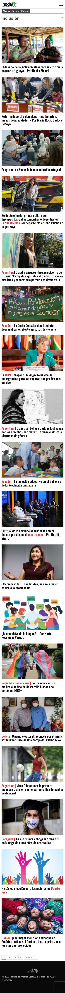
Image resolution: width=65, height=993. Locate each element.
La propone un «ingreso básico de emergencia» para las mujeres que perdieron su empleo (32, 378)
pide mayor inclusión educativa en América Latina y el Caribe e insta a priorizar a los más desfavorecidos (31, 941)
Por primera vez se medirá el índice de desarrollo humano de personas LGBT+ (28, 687)
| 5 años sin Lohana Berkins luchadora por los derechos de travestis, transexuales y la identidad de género (32, 432)
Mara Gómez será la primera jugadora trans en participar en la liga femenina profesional (32, 789)
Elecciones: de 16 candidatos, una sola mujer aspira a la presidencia (30, 586)
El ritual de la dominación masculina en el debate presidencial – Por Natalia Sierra (31, 534)
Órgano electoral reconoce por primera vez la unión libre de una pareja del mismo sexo (32, 738)
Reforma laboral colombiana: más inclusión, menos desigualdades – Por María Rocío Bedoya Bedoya (32, 120)
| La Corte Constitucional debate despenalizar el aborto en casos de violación (29, 327)
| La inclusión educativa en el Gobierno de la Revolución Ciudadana (31, 483)
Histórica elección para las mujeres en (31, 890)
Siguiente (31, 957)
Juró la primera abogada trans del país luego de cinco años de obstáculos (30, 840)
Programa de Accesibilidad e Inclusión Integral (31, 169)
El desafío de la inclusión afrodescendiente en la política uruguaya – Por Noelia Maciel (32, 68)
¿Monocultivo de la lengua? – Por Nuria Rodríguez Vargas (26, 635)
